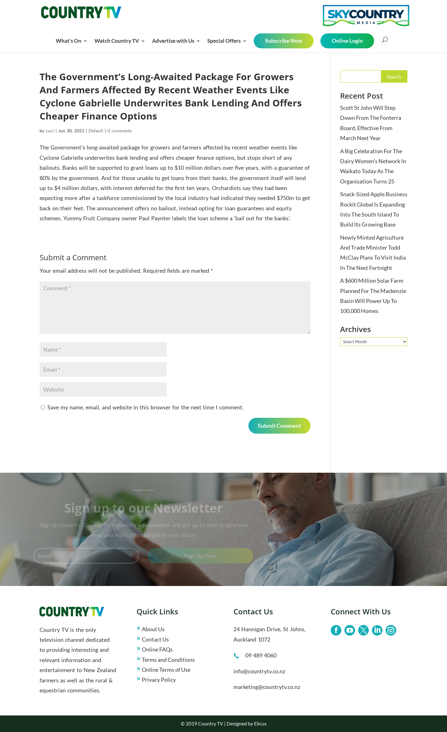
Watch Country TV (116, 40)
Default (96, 130)
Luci (50, 130)
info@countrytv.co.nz (259, 671)
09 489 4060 (260, 655)
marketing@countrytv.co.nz (266, 686)
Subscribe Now (283, 40)
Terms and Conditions (168, 659)
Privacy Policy (159, 679)
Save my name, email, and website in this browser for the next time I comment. (145, 407)
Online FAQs (157, 649)
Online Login (347, 40)
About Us (153, 629)
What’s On (68, 40)
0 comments (120, 130)
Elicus (260, 723)
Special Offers (224, 40)
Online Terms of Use (166, 669)
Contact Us (155, 639)
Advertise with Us (173, 40)
